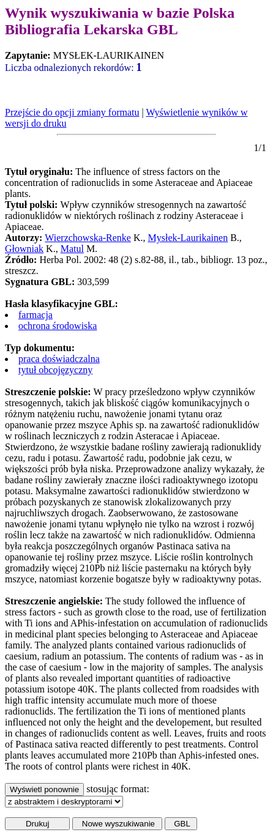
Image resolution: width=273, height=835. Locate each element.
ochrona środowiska (57, 326)
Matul (72, 248)
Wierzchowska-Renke (88, 237)
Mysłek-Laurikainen (188, 237)
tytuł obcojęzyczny (55, 370)
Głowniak (24, 248)
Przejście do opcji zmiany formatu (72, 112)
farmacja (35, 315)
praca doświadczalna (59, 359)
